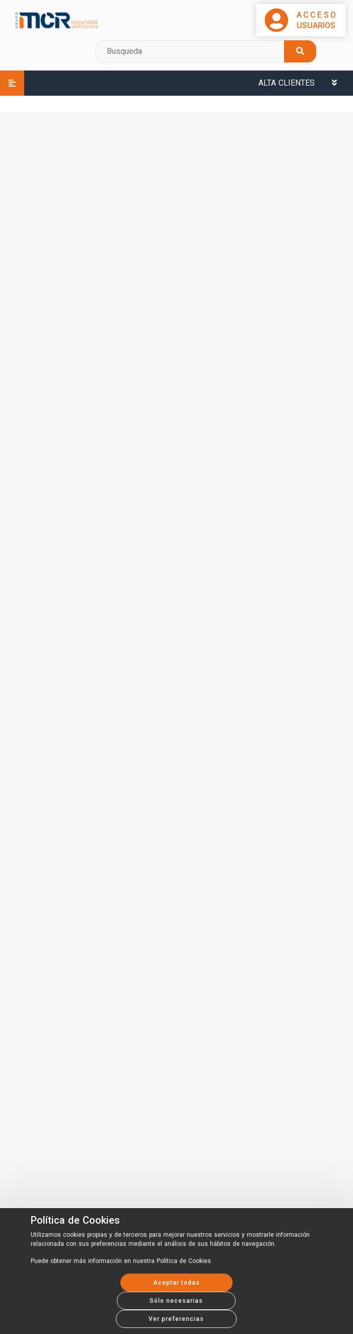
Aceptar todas (176, 1282)
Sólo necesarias (176, 1300)
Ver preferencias (176, 1318)
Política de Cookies (75, 1220)
